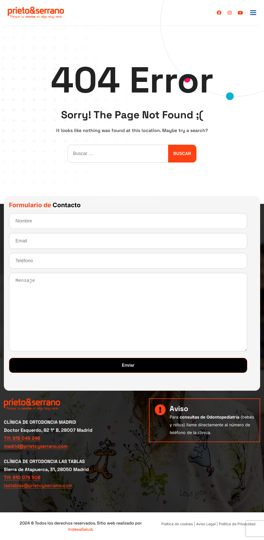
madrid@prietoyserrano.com (36, 446)
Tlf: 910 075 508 (22, 477)
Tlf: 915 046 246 (22, 438)
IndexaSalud (80, 529)
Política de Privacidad (237, 523)
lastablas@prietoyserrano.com (38, 485)
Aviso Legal (206, 523)
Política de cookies (177, 523)
